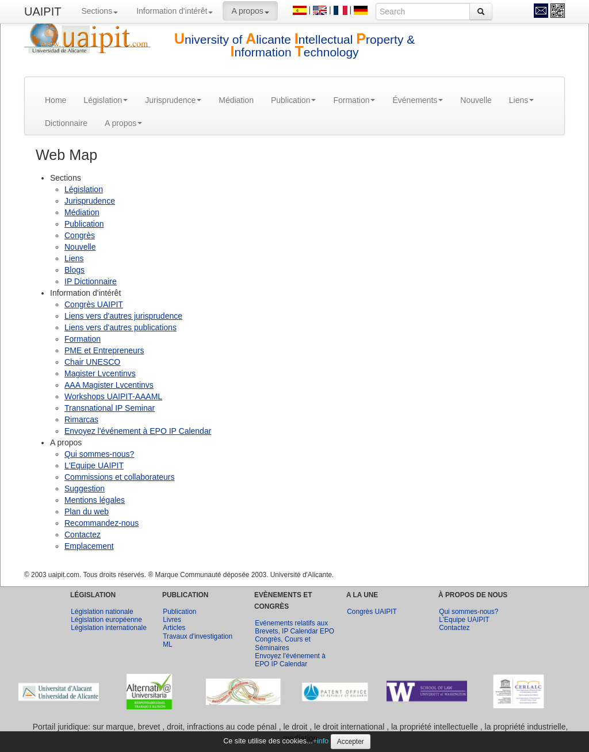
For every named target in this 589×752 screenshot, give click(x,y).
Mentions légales (94, 500)
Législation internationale (109, 628)
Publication (293, 100)
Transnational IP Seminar (109, 408)
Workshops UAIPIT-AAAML (113, 396)
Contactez (82, 534)
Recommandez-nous (101, 523)
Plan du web (86, 511)
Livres (172, 620)
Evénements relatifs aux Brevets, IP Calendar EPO (294, 627)
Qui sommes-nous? (99, 454)
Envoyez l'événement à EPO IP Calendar (137, 431)
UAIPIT (42, 11)
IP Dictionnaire (90, 281)
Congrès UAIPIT (93, 304)
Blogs (74, 269)
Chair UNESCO (92, 362)
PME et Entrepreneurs (104, 350)
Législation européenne (106, 620)
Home (55, 100)
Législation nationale (102, 612)
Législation (105, 100)
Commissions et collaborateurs (119, 477)
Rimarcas (81, 419)
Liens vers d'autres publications (120, 327)
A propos (250, 11)
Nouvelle (475, 100)
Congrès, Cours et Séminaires (283, 643)
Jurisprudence (173, 100)
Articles (174, 628)
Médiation (236, 100)
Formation (354, 100)
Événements (417, 100)
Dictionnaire (66, 123)
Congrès (79, 235)
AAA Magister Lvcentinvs (109, 385)
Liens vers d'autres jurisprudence (123, 315)
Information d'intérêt (174, 11)
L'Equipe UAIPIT (94, 465)
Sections (99, 11)
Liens (521, 100)
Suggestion (84, 488)
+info (321, 741)
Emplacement (89, 546)
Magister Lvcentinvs (100, 373)
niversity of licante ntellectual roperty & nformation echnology (294, 46)
